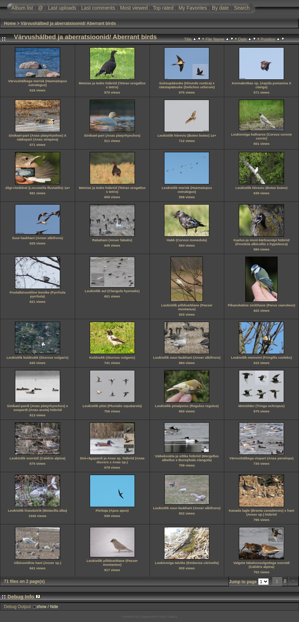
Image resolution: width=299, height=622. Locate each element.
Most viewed (134, 8)
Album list (22, 8)
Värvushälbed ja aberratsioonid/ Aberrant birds (68, 23)
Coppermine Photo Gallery (158, 616)
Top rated (163, 8)
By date (220, 8)
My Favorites (192, 8)
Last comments (98, 8)
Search (242, 8)
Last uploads (62, 8)
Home (10, 23)
